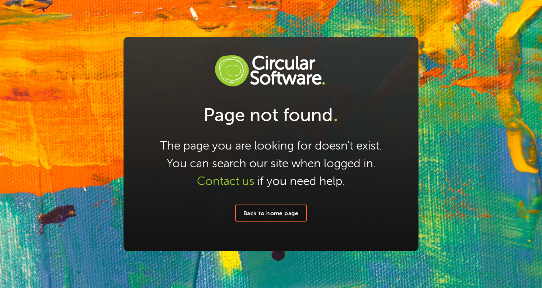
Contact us (225, 181)
